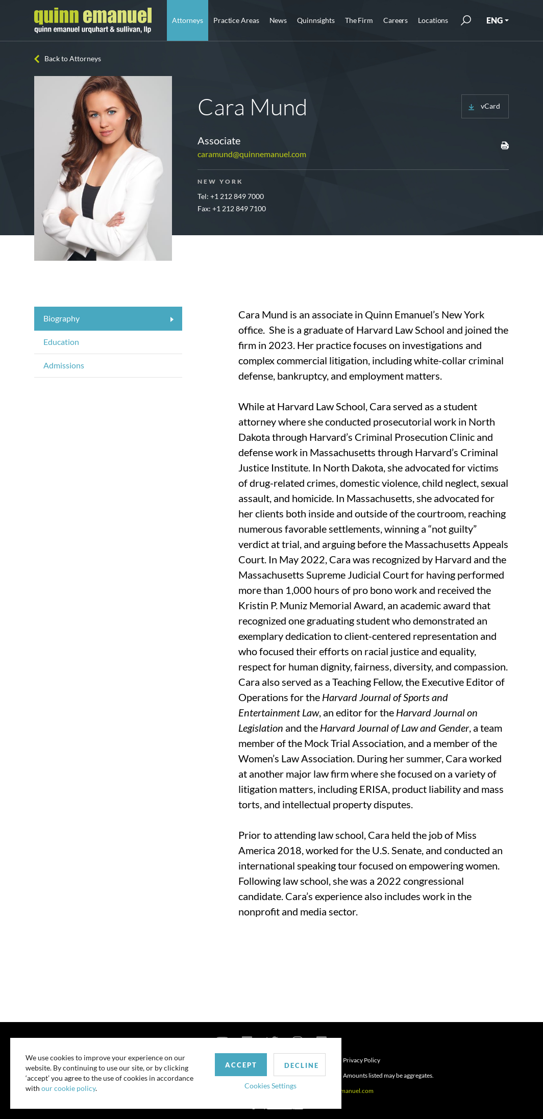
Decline (297, 1065)
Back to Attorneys (72, 58)
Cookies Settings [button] (266, 1085)
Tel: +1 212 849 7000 (231, 196)
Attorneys (187, 20)
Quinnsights (316, 20)
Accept (236, 1064)
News (278, 20)
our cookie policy (68, 1088)
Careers (395, 20)
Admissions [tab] (63, 365)
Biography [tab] (61, 318)
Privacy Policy (361, 1060)
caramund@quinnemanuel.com (252, 154)
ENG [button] (494, 20)
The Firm (359, 20)
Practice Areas (236, 20)
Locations (433, 20)
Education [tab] (61, 341)
